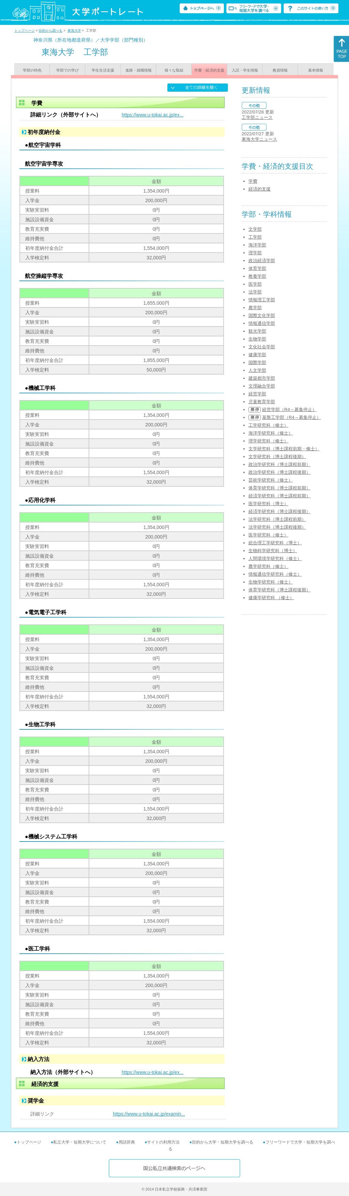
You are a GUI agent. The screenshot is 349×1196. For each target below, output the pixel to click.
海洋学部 (257, 244)
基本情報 (315, 70)
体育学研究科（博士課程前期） (279, 487)
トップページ (24, 30)
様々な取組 (174, 70)
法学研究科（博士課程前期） (277, 519)
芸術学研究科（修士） (270, 480)
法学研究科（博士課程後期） (277, 527)
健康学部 (257, 354)
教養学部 (257, 276)
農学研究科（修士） (268, 566)
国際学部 (257, 362)
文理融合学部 (261, 386)
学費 (252, 181)
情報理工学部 (261, 299)
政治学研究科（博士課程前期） (279, 464)
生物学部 (257, 339)
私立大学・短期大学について (79, 1142)
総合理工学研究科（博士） (275, 542)
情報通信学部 (261, 323)
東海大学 (74, 30)
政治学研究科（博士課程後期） (279, 472)
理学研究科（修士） (268, 440)
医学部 (255, 284)
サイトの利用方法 (163, 1142)
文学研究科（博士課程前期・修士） (283, 448)
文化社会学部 (261, 346)
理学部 (255, 252)
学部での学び (67, 70)
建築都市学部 (261, 378)
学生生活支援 (103, 70)
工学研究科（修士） (268, 425)
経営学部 (257, 393)
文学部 (255, 229)
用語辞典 (127, 1142)
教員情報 (280, 70)
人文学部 (257, 370)
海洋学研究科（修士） (270, 433)
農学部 (255, 307)
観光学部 (257, 331)
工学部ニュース (257, 117)
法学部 (255, 291)
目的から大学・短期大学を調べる (222, 1142)
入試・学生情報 (245, 70)
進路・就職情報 (138, 70)
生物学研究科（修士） (270, 582)
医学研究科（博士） (268, 503)
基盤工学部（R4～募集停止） (291, 417)
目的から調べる (50, 30)
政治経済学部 (261, 260)
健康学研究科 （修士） (271, 597)
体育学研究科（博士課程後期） (279, 589)
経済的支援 (259, 189)
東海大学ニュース (259, 139)
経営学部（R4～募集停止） (289, 409)
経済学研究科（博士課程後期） (279, 511)
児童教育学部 (261, 401)
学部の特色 (32, 70)
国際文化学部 (261, 315)
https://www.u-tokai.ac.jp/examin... (149, 1114)
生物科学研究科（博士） (272, 550)
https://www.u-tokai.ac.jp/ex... (152, 115)
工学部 (255, 237)
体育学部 (257, 268)
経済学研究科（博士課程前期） (279, 495)
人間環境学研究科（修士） (275, 558)
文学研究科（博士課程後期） (277, 456)
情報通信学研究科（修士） (275, 574)
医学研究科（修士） (268, 535)
